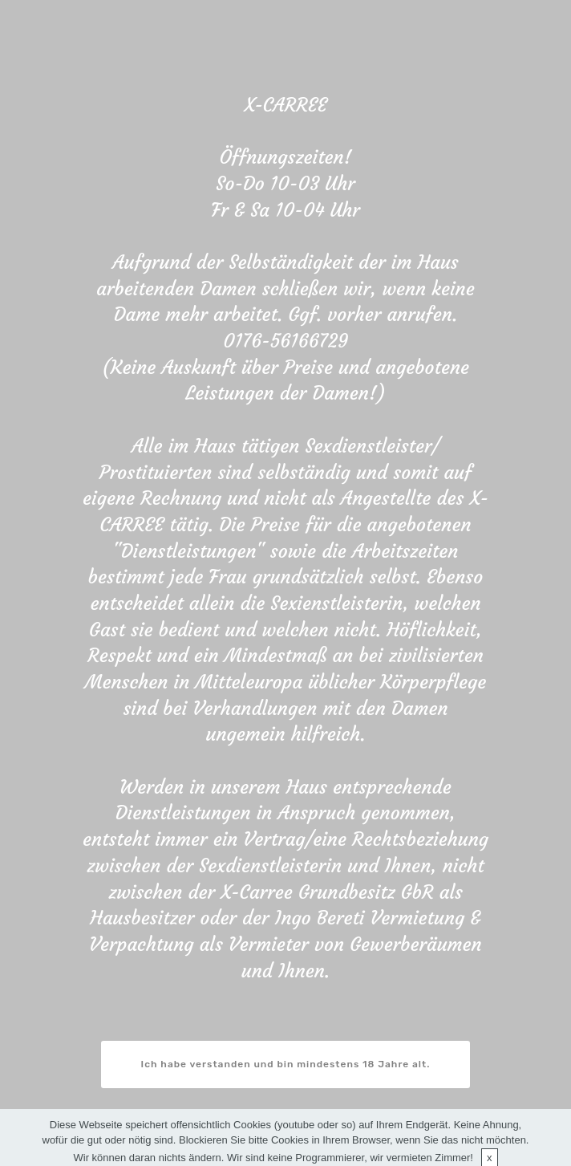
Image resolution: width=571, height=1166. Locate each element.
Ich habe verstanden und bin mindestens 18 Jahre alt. (286, 1064)
